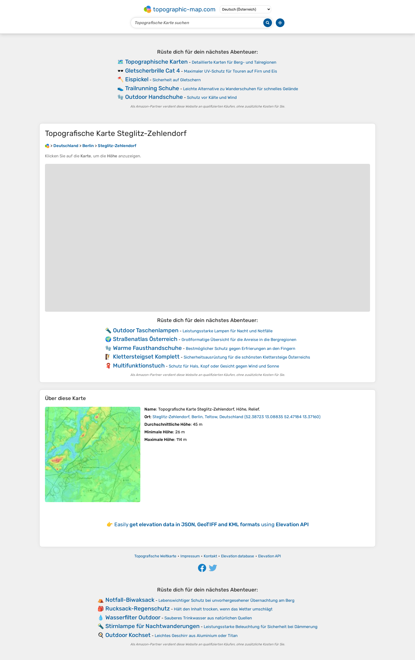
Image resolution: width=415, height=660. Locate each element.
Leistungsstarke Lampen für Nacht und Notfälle (228, 331)
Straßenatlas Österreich (145, 339)
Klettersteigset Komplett (146, 356)
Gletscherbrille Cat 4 (152, 70)
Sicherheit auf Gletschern (177, 79)
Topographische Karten (156, 61)
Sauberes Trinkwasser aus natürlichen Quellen (208, 618)
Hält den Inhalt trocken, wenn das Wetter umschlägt (223, 609)
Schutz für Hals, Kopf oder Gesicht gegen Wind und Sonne (224, 366)
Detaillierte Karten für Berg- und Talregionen (234, 62)
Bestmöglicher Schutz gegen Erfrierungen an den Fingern (240, 348)
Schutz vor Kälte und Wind (212, 97)
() (236, 416)
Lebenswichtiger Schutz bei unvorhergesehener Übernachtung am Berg (226, 600)
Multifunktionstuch (139, 365)
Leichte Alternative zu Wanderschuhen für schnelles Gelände (240, 88)
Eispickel (136, 79)
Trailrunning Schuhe (152, 88)
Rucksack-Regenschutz (137, 608)
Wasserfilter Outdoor (132, 617)
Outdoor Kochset (128, 635)
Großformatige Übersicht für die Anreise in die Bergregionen (238, 339)
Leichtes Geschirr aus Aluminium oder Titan (196, 635)
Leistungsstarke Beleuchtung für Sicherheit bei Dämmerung (260, 626)
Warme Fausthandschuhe (147, 347)
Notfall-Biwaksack (129, 599)
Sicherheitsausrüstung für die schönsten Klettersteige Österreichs (247, 357)
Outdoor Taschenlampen (146, 330)
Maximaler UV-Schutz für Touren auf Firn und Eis (230, 71)
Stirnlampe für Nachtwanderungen (152, 626)
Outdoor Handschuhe (154, 96)
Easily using (211, 524)
